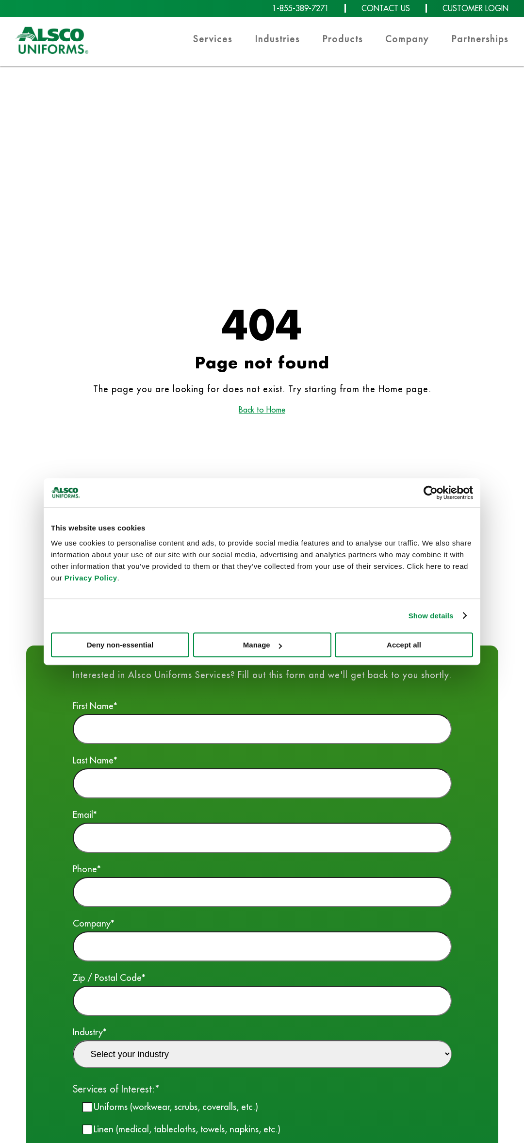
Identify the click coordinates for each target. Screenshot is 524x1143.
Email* (262, 831)
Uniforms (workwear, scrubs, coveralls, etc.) (176, 1106)
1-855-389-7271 (300, 8)
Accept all (404, 645)
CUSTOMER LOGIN (475, 8)
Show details (431, 616)
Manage (262, 645)
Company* (262, 939)
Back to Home (262, 409)
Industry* (262, 1047)
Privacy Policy (91, 578)
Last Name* (262, 776)
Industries (277, 39)
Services (212, 39)
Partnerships (480, 39)
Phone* (262, 885)
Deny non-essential (120, 645)
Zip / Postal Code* (262, 994)
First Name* (262, 722)
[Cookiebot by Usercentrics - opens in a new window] (430, 492)
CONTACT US (385, 8)
